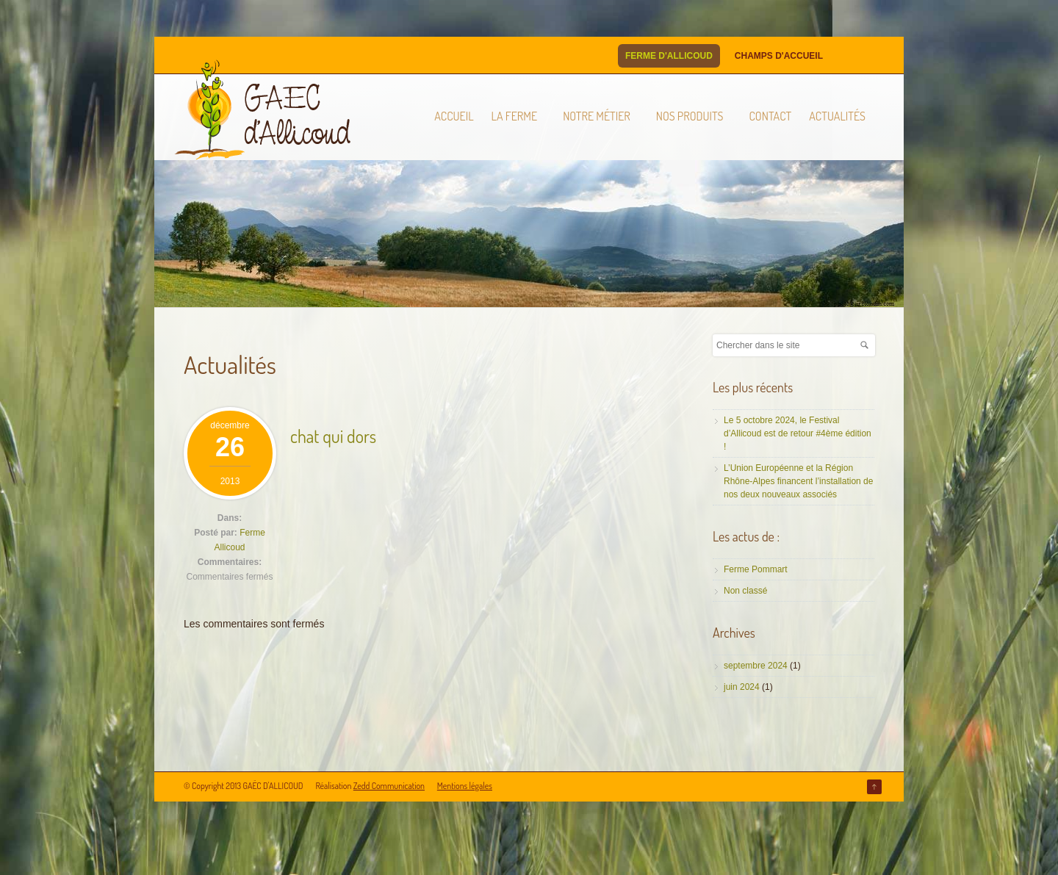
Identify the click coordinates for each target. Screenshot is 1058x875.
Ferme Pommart (756, 569)
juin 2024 (742, 687)
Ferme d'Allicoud (669, 56)
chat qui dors (333, 436)
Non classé (745, 591)
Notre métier (596, 116)
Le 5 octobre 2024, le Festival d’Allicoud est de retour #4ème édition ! (797, 433)
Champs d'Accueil (779, 56)
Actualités (837, 116)
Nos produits (690, 116)
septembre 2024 (756, 665)
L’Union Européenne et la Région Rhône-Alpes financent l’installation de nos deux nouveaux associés (798, 481)
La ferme (515, 116)
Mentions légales (464, 785)
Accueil (453, 116)
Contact (770, 116)
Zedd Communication (389, 785)
